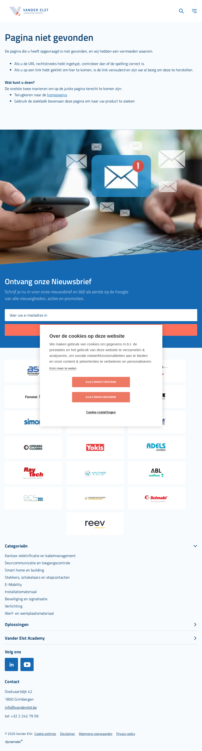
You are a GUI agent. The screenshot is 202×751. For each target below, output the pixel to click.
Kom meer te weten (63, 376)
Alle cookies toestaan (73, 389)
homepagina (57, 95)
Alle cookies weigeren (128, 389)
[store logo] (29, 11)
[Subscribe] (101, 330)
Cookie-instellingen (101, 404)
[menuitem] (40, 555)
